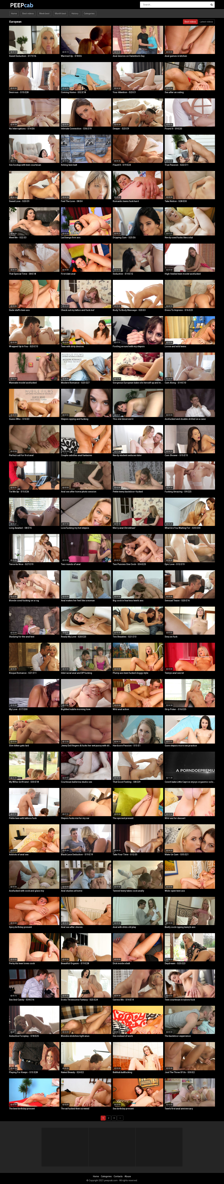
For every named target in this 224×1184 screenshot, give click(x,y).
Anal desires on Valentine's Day (129, 56)
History (75, 13)
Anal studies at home (71, 891)
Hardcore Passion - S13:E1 (126, 745)
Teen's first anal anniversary (179, 1108)
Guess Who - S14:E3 (19, 419)
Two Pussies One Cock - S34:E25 (129, 564)
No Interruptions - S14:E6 (22, 128)
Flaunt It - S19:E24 (122, 165)
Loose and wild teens (175, 346)
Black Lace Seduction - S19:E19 (77, 854)
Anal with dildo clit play (124, 927)
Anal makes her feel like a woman (78, 600)
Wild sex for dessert (175, 818)
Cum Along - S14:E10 (175, 382)
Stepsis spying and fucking (74, 419)
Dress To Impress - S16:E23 (179, 310)
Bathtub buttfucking (122, 1072)
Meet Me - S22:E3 (17, 237)
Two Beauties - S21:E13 (124, 636)
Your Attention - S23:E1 (124, 92)
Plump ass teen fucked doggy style (130, 673)
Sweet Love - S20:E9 (19, 201)
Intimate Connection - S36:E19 (76, 128)
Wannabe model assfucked (23, 382)
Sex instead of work (123, 1036)
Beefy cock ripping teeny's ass (180, 927)
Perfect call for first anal (21, 455)
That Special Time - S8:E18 (22, 274)
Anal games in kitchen (176, 56)
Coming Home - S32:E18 (73, 92)
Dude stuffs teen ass (19, 310)
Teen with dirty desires (72, 346)
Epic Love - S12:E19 (174, 564)
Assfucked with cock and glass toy (26, 891)
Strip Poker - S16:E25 (175, 709)
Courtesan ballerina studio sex (76, 782)
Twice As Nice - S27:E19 (21, 564)
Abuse (128, 1176)
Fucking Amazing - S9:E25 (178, 491)
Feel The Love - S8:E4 (71, 201)
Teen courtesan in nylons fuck (180, 999)
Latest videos (206, 21)
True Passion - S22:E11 (176, 165)
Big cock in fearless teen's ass (128, 600)
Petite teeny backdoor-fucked (128, 491)
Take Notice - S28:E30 (176, 201)
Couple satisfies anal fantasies (76, 455)
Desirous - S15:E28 (18, 92)
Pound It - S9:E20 (173, 128)
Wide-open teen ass (175, 891)
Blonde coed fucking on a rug (24, 600)
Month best (60, 13)
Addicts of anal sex (18, 854)
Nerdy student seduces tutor (127, 455)
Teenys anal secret (174, 673)
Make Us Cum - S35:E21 (177, 854)
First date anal (68, 274)
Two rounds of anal (71, 564)
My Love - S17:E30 (18, 709)
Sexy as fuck (171, 636)
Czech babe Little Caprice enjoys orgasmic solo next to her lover (190, 782)
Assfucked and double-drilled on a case (185, 419)
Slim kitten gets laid (19, 745)
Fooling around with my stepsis (129, 346)
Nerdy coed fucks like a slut (179, 237)
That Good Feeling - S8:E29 (126, 782)
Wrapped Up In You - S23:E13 (23, 346)
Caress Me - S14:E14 (123, 999)
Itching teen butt (69, 165)
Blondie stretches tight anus (75, 1036)
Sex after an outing (174, 92)
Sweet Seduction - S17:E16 (22, 56)
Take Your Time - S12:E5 (125, 854)
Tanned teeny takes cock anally (128, 891)
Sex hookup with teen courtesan (25, 165)
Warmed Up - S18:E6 (71, 56)
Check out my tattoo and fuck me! (77, 310)
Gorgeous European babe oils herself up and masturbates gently (138, 382)
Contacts (118, 1176)
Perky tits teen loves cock (22, 963)
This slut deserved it (123, 419)
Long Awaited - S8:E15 (20, 528)
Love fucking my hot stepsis (75, 528)
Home (14, 13)
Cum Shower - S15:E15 (176, 455)
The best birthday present (22, 1108)
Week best (44, 13)
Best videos (28, 13)
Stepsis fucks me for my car (75, 818)
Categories (89, 13)
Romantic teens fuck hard (126, 201)
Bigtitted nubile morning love (75, 709)
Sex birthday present (123, 1108)
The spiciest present (123, 818)
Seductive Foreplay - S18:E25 (24, 1036)
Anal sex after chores (72, 927)
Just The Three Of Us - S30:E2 (180, 1072)
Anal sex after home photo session (78, 491)
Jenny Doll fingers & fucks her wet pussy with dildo (86, 745)
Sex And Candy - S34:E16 (21, 999)
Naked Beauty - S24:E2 (72, 1072)
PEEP (18, 5)
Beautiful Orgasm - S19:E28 (75, 963)
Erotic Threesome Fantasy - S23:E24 (79, 999)
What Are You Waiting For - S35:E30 (182, 528)
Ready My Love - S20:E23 (73, 636)
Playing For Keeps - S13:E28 (23, 1072)
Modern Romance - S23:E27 (75, 382)
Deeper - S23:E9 (121, 128)
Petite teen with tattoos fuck (23, 818)
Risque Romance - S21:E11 (23, 673)
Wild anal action (121, 709)
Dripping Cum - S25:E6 (124, 237)
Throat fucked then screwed (75, 1108)
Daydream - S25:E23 (175, 963)
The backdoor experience (178, 1036)
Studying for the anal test (21, 636)
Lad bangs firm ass (70, 237)
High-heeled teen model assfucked (183, 274)
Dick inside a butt (121, 963)
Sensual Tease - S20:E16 (177, 600)
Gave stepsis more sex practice (181, 745)
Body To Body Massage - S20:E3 (129, 310)
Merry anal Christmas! (124, 528)
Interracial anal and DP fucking (76, 673)
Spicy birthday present (20, 927)
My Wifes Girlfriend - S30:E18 (24, 782)
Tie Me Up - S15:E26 (19, 491)
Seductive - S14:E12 (123, 274)
